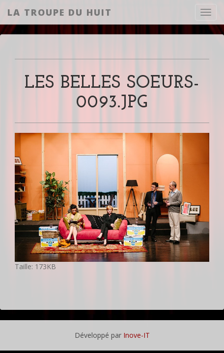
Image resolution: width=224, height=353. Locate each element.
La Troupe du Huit (59, 12)
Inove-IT (136, 335)
